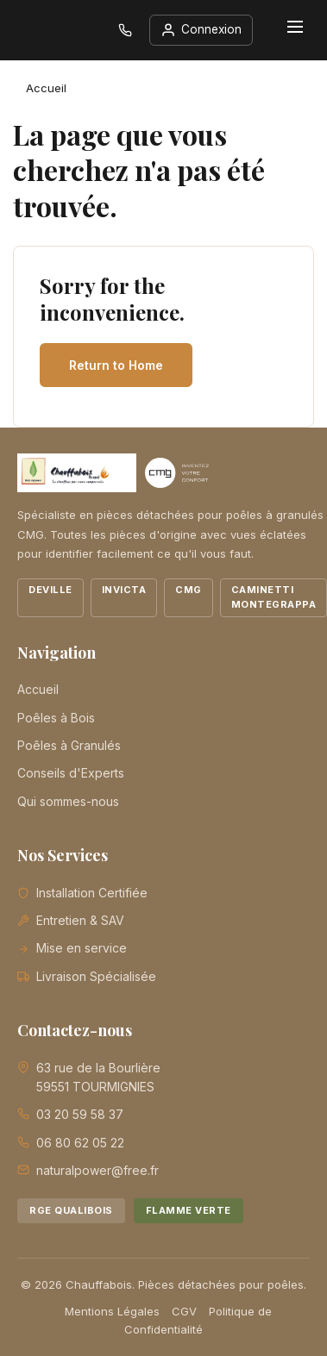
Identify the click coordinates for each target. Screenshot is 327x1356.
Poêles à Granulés (69, 745)
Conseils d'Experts (70, 772)
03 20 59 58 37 (79, 1114)
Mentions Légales (112, 1311)
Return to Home (116, 365)
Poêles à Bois (56, 717)
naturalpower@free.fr (97, 1170)
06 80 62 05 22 (80, 1142)
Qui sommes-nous (68, 801)
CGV (184, 1311)
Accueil (38, 689)
